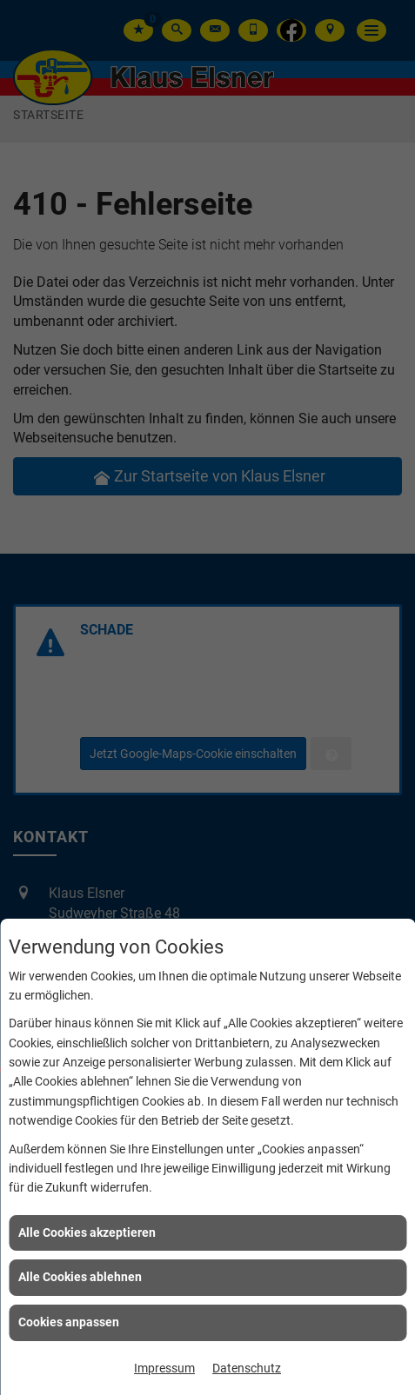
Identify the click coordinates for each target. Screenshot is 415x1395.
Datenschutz (246, 1368)
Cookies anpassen (68, 1322)
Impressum (164, 1368)
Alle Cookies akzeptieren (87, 1232)
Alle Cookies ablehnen (80, 1277)
